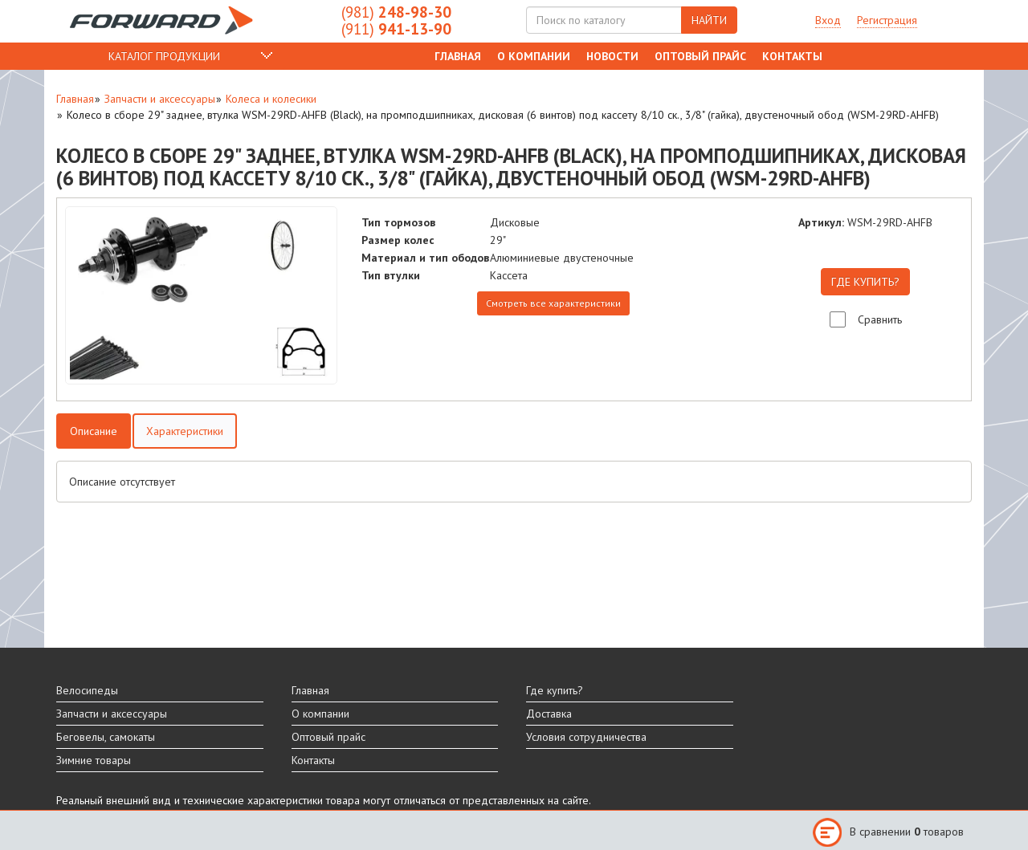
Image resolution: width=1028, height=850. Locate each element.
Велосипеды (87, 690)
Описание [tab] (93, 431)
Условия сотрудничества (586, 737)
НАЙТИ (709, 20)
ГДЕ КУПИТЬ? (865, 282)
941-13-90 (396, 29)
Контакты (792, 56)
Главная (457, 56)
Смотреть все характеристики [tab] (553, 303)
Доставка (549, 713)
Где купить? (554, 690)
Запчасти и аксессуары (159, 99)
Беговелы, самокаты (105, 737)
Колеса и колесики (271, 99)
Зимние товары (93, 760)
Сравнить (880, 319)
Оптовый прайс (700, 56)
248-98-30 (396, 12)
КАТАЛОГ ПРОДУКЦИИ (164, 56)
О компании (533, 56)
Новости (612, 56)
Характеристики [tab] (184, 431)
